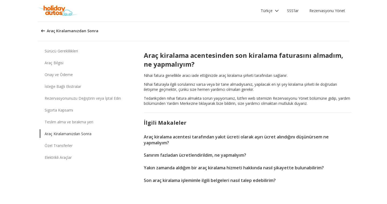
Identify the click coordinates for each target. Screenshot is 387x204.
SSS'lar (293, 10)
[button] (270, 10)
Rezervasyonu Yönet (327, 10)
